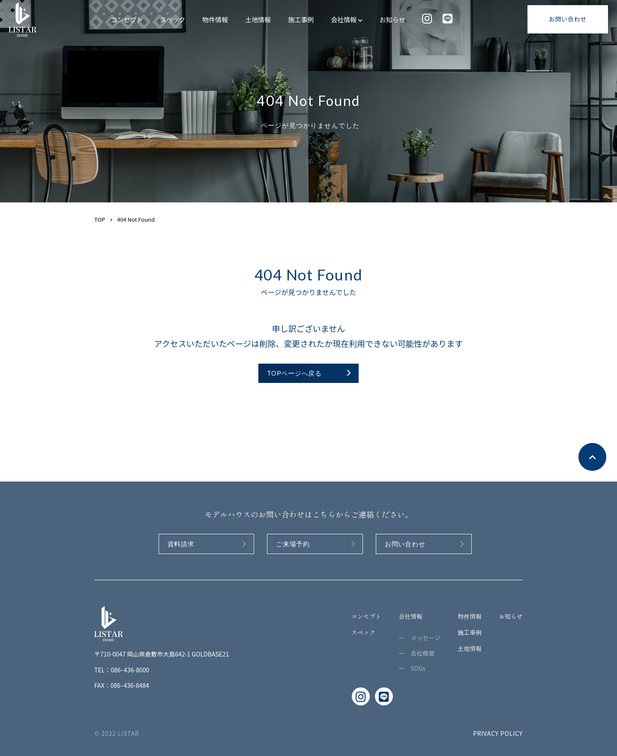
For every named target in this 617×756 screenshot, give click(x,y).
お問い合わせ (568, 19)
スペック (172, 19)
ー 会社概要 (416, 653)
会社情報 (346, 19)
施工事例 (301, 19)
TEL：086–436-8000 (121, 670)
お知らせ (392, 19)
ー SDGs (411, 668)
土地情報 (258, 19)
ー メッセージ (419, 637)
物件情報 (215, 19)
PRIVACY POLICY (498, 733)
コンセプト (127, 19)
